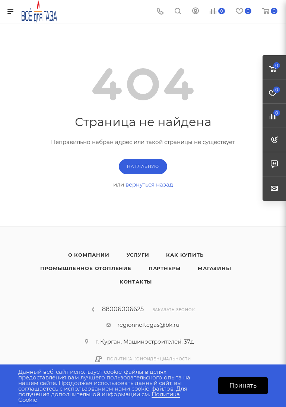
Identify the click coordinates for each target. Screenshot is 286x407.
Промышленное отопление (85, 268)
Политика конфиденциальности (149, 359)
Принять (243, 385)
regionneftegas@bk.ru (148, 324)
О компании (88, 255)
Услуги (138, 255)
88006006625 (123, 309)
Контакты (136, 282)
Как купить (184, 255)
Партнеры (165, 268)
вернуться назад (149, 184)
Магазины (214, 268)
